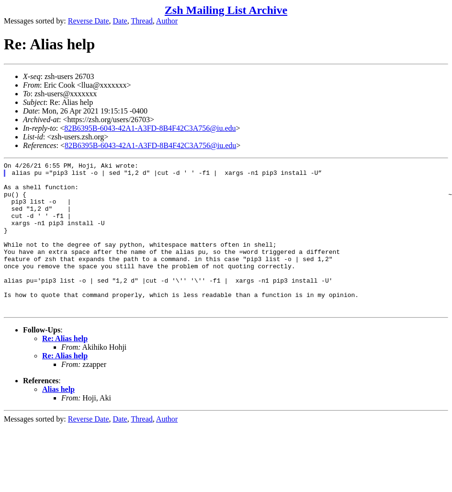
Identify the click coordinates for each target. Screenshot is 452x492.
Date (120, 21)
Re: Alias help (65, 369)
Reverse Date (88, 21)
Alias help (58, 419)
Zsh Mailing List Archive (226, 10)
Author (167, 21)
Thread (141, 21)
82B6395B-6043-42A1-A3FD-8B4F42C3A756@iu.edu (150, 128)
